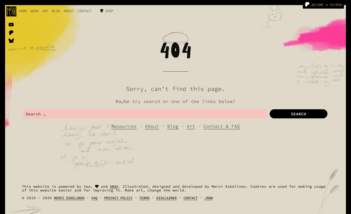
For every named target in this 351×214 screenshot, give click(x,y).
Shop (106, 11)
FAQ (94, 198)
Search (298, 113)
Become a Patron (323, 4)
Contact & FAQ (222, 126)
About (69, 11)
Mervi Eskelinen (69, 198)
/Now (209, 198)
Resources (124, 126)
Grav (114, 186)
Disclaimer (166, 198)
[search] (145, 113)
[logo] (11, 11)
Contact (84, 11)
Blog (56, 11)
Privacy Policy (118, 198)
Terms (144, 198)
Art (45, 11)
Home (23, 11)
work (35, 11)
